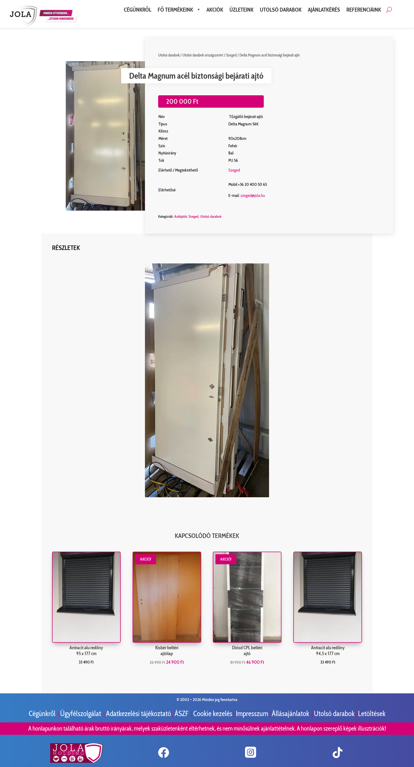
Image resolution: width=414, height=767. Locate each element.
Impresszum (252, 713)
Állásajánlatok (291, 713)
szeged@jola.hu (253, 195)
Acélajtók (180, 216)
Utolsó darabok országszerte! (202, 55)
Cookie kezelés (212, 713)
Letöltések (371, 713)
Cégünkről (43, 713)
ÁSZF (182, 713)
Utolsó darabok (169, 55)
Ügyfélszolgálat (81, 713)
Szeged (231, 55)
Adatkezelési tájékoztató (138, 713)
